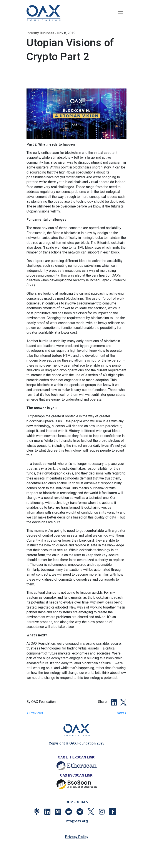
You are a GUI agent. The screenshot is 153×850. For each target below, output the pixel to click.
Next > (121, 713)
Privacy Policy (76, 837)
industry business (40, 33)
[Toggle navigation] (120, 13)
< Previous (35, 713)
